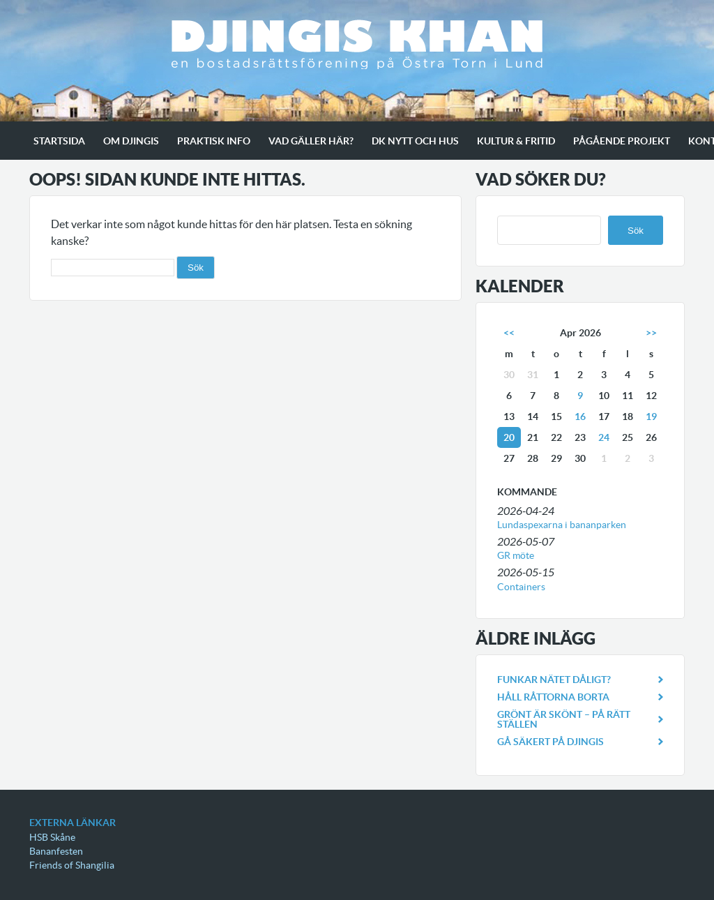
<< (509, 332)
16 (580, 416)
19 (651, 416)
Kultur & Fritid (516, 141)
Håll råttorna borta (553, 697)
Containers (521, 587)
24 (603, 437)
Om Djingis (131, 141)
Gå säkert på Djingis (550, 742)
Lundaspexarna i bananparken (561, 525)
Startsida (59, 141)
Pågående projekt (621, 141)
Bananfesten (56, 851)
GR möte (515, 555)
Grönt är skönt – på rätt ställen (563, 719)
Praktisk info (213, 141)
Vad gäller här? (311, 141)
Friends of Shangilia (71, 865)
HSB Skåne (52, 837)
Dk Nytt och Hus (415, 141)
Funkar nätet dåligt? (554, 679)
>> (651, 332)
